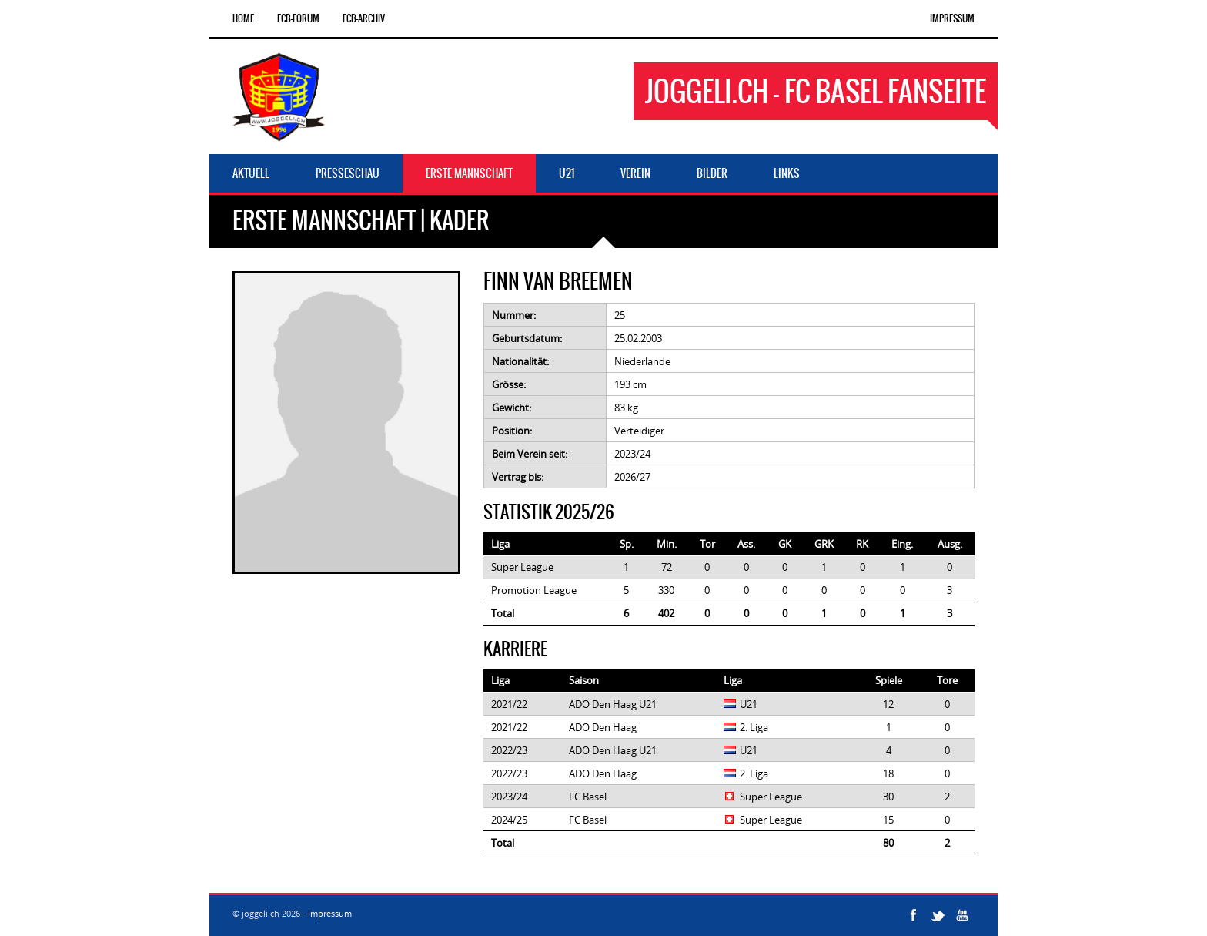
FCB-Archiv (364, 18)
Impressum (952, 18)
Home (243, 18)
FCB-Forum (298, 18)
